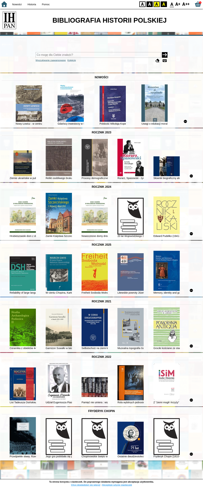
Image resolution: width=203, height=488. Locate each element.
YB (156, 3)
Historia (31, 4)
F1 (178, 3)
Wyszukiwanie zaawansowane (51, 60)
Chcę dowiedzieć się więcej (85, 485)
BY (164, 3)
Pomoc (46, 4)
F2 (186, 3)
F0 (171, 3)
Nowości (17, 4)
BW (149, 3)
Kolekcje (71, 60)
